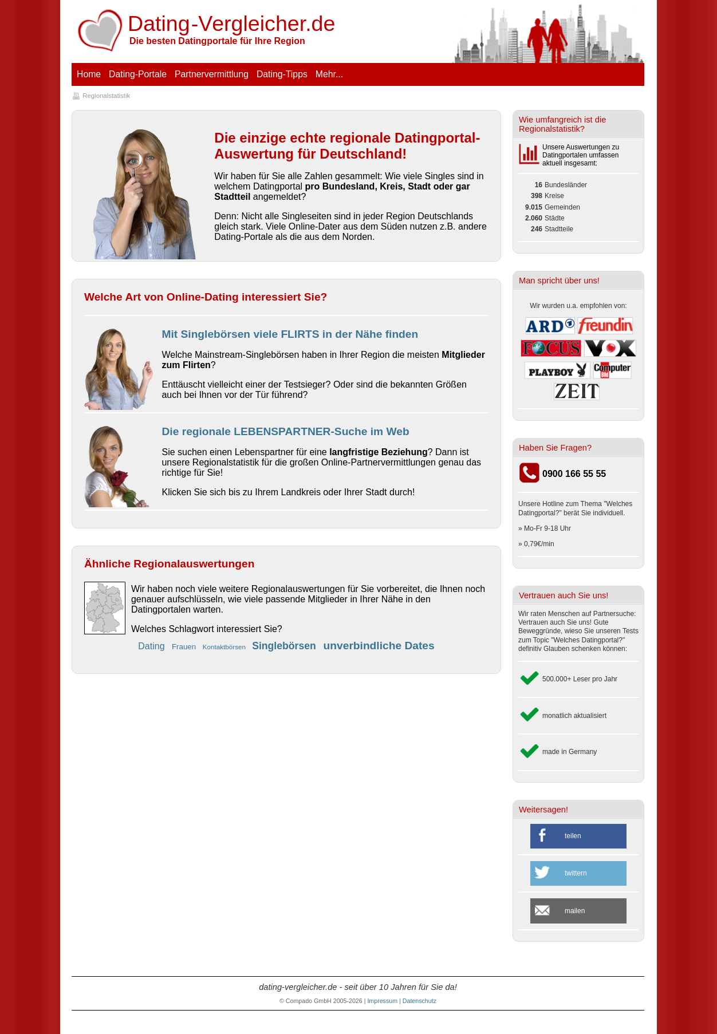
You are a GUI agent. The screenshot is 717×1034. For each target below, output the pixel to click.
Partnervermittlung (212, 74)
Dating (152, 646)
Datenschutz (419, 1000)
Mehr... (329, 74)
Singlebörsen (285, 646)
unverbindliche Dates (379, 646)
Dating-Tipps (282, 74)
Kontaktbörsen (225, 646)
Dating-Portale (138, 74)
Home (89, 74)
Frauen (185, 646)
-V (232, 23)
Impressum (382, 1000)
